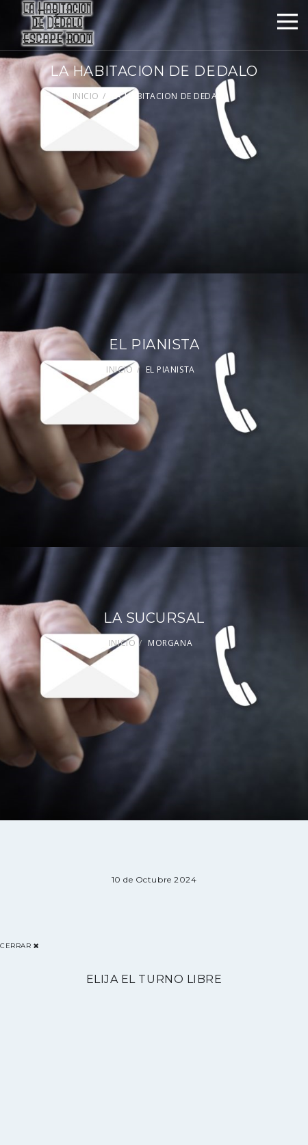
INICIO (86, 96)
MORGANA (170, 643)
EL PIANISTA (170, 369)
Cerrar (19, 945)
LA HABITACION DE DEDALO (170, 96)
